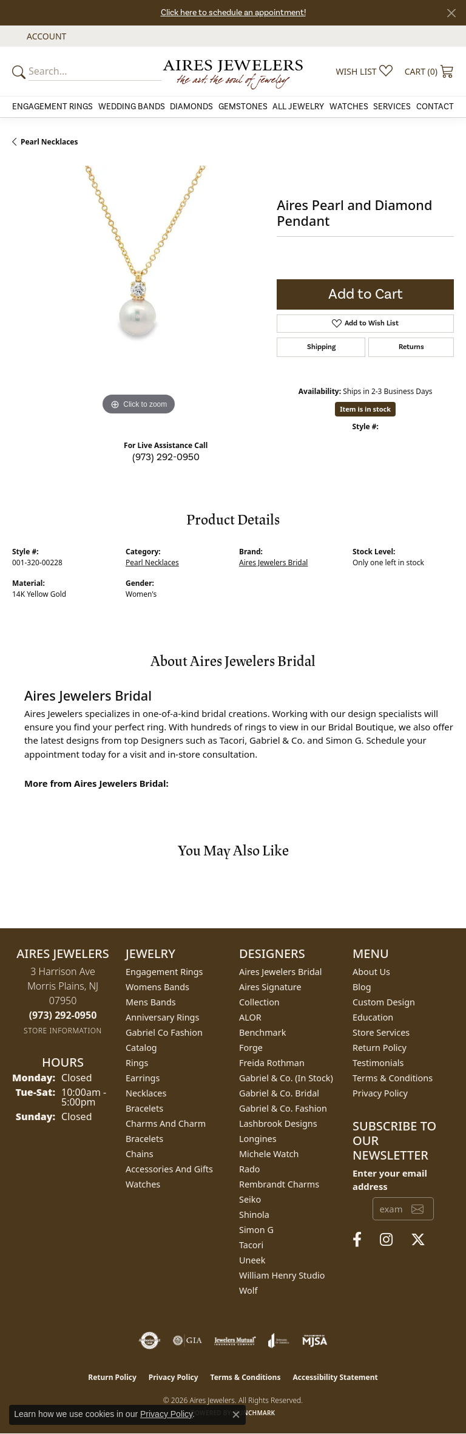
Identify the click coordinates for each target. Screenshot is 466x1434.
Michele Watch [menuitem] (269, 1154)
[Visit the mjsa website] (315, 1340)
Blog (362, 987)
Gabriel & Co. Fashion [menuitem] (283, 1108)
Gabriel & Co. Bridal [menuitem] (279, 1093)
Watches (348, 106)
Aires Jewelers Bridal (273, 562)
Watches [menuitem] (143, 1184)
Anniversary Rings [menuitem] (162, 1017)
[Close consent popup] (236, 1414)
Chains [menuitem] (140, 1154)
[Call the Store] (63, 1015)
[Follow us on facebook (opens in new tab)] (357, 1239)
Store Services (381, 1032)
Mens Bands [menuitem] (151, 1002)
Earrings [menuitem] (143, 1078)
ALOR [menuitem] (250, 1017)
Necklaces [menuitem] (146, 1093)
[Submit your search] (20, 71)
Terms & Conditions (393, 1078)
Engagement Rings (52, 106)
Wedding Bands (131, 106)
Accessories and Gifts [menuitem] (169, 1169)
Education (373, 1017)
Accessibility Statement (334, 1377)
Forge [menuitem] (251, 1047)
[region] (138, 292)
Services (392, 106)
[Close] (451, 13)
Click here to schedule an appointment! (233, 12)
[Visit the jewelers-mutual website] (235, 1340)
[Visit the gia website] (187, 1340)
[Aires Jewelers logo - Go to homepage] (233, 71)
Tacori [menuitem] (251, 1245)
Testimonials (378, 1063)
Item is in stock (365, 408)
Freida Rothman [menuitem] (272, 1063)
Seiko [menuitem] (250, 1199)
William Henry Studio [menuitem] (282, 1275)
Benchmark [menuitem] (262, 1032)
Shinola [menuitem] (254, 1214)
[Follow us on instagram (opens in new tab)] (386, 1239)
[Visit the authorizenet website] (149, 1340)
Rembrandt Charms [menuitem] (279, 1184)
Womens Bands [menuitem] (157, 987)
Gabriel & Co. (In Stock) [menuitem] (286, 1078)
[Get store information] (63, 1030)
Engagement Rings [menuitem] (164, 971)
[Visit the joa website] (278, 1340)
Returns (411, 347)
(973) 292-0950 (166, 457)
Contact (435, 106)
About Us (371, 971)
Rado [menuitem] (249, 1169)
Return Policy (380, 1047)
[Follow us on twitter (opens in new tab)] (418, 1239)
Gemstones (243, 106)
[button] (45, 36)
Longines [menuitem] (258, 1138)
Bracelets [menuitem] (144, 1108)
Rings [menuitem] (137, 1063)
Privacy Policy (380, 1093)
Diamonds (191, 106)
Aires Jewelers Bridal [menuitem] (280, 971)
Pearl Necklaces (49, 142)
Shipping (321, 347)
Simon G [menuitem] (256, 1229)
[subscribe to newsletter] (417, 1209)
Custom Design (384, 1002)
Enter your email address (390, 1179)
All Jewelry (298, 106)
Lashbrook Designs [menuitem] (278, 1123)
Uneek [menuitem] (252, 1260)
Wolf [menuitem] (248, 1290)
